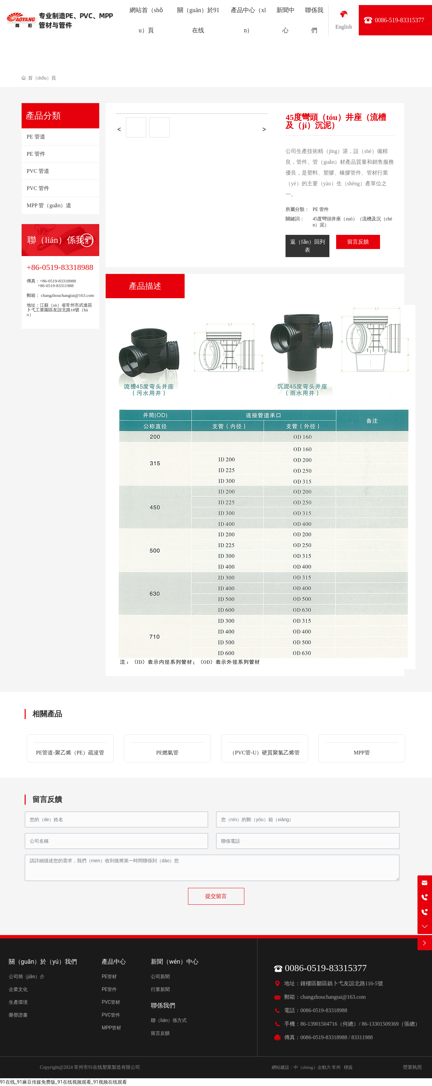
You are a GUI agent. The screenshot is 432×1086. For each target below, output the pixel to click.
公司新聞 (160, 976)
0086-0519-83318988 (323, 1010)
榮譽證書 (18, 1015)
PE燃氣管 (167, 752)
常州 (336, 1067)
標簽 (348, 1067)
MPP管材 (111, 1027)
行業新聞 (160, 989)
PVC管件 (111, 1015)
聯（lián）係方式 (169, 1020)
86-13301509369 (380, 1024)
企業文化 (18, 989)
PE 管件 (321, 209)
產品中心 (114, 961)
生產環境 (18, 1002)
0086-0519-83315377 (320, 968)
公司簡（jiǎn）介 (27, 976)
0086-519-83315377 (399, 20)
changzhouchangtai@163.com (67, 295)
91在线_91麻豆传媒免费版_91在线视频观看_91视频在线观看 (63, 1082)
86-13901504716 (318, 1024)
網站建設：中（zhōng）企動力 (301, 1067)
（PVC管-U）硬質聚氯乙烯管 (265, 752)
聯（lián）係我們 (60, 240)
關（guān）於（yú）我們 (43, 961)
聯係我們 (163, 1005)
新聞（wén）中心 (174, 961)
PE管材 (109, 976)
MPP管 (362, 752)
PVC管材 (111, 1002)
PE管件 (109, 989)
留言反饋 (160, 1033)
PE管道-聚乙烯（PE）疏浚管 (70, 752)
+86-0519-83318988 (60, 267)
